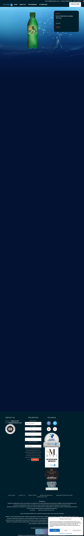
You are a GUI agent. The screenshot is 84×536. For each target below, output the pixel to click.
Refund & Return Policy (46, 495)
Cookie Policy (62, 533)
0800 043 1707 (69, 1)
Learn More (61, 513)
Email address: (33, 421)
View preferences (77, 530)
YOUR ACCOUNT (75, 4)
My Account (11, 495)
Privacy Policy (69, 533)
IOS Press (32, 510)
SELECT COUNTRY (77, 1)
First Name (33, 426)
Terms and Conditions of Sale (64, 495)
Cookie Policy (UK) (42, 496)
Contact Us (22, 495)
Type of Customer (33, 442)
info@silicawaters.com (53, 1)
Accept (54, 530)
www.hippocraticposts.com (46, 510)
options (58, 13)
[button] (81, 519)
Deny (66, 530)
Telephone (33, 436)
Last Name (33, 431)
